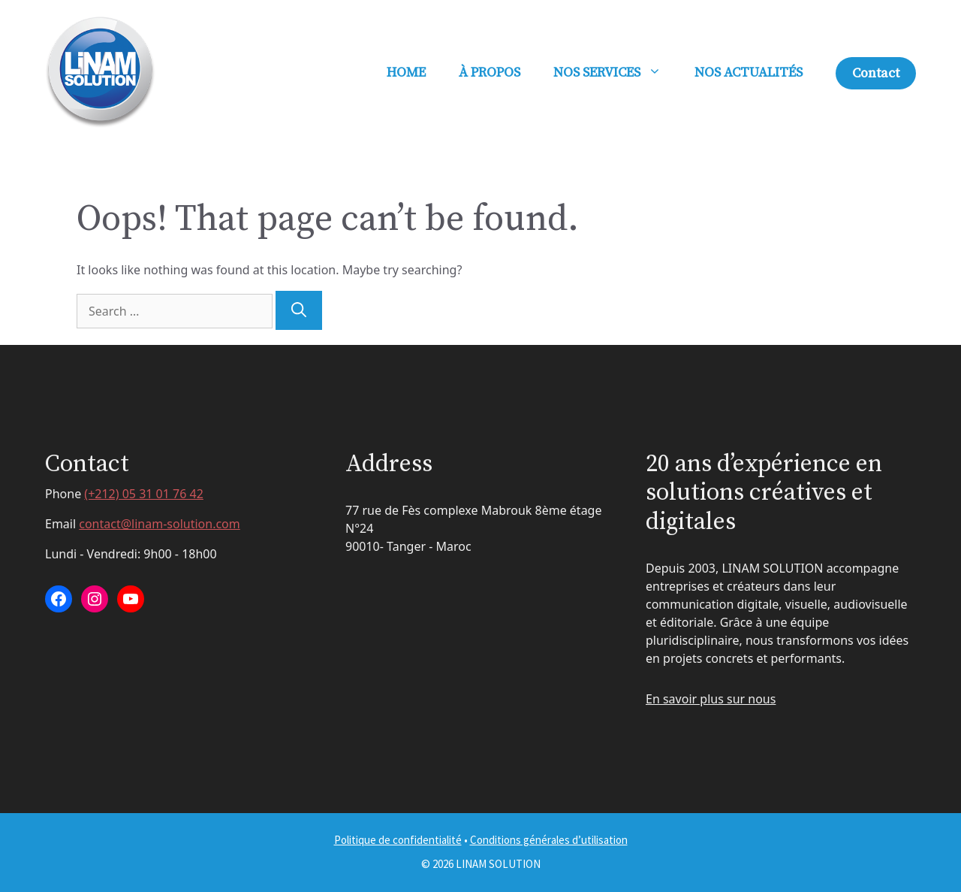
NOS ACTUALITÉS (748, 72)
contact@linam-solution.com (159, 524)
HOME (406, 72)
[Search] (299, 310)
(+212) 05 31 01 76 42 (143, 493)
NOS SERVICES (615, 73)
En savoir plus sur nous (711, 699)
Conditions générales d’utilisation (549, 840)
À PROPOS (489, 72)
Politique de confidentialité (398, 840)
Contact (875, 73)
